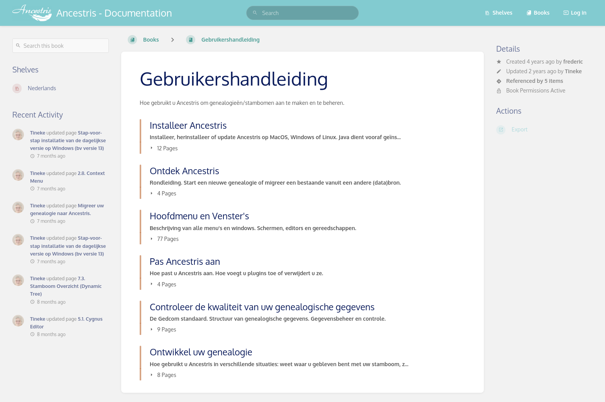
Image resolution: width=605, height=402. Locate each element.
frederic (573, 61)
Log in (574, 12)
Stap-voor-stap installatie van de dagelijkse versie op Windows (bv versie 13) (68, 140)
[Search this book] (60, 46)
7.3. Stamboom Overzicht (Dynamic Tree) (65, 286)
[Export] (544, 130)
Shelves (498, 12)
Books (538, 12)
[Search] (255, 13)
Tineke (573, 71)
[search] (302, 13)
